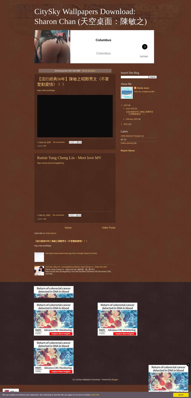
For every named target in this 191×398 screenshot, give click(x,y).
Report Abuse (128, 150)
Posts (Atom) (51, 233)
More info (95, 395)
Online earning (127, 143)
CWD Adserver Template (131, 136)
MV (45, 146)
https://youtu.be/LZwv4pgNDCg (50, 163)
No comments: (59, 142)
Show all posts (88, 71)
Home (68, 227)
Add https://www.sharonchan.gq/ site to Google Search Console (71, 253)
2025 (126, 105)
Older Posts (109, 227)
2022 (126, 124)
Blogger (115, 380)
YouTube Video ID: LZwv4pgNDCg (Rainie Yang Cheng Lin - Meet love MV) (76, 267)
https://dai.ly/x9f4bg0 (46, 90)
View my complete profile (144, 92)
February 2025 (132, 119)
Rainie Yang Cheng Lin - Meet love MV (69, 157)
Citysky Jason (143, 88)
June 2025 (130, 109)
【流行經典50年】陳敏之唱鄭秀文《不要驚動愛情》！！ (61, 241)
